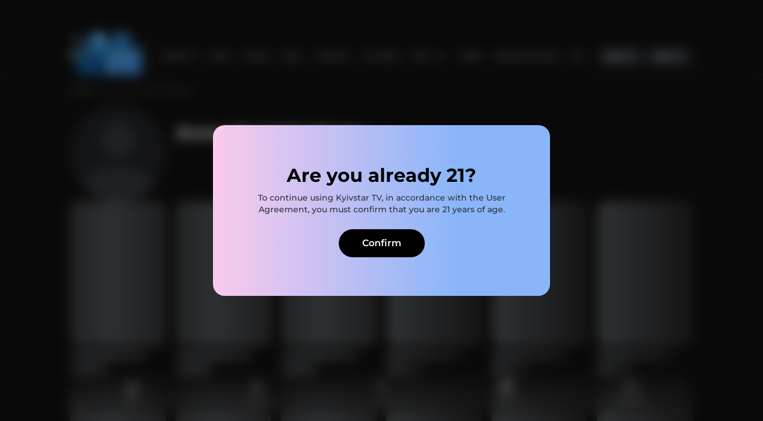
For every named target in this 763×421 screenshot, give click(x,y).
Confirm (381, 243)
